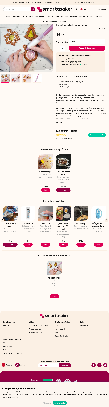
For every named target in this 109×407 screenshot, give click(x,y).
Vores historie (60, 335)
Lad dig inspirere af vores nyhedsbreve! (54, 368)
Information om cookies (38, 332)
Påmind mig (63, 203)
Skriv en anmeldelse (96, 147)
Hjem (25, 16)
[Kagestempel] (45, 174)
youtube (105, 371)
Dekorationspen (54, 292)
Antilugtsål (28, 236)
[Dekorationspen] (54, 280)
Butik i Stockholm (61, 342)
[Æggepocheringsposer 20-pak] (63, 226)
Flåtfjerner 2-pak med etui (98, 237)
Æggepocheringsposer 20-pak (63, 239)
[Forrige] (2, 233)
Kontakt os (7, 332)
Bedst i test (99, 16)
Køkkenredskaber (53, 26)
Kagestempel (45, 184)
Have (31, 16)
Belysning (49, 16)
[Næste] (50, 81)
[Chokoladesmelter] (63, 174)
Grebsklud (46, 236)
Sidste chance (9, 356)
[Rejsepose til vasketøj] (10, 226)
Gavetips (82, 16)
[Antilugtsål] (28, 226)
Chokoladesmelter (63, 186)
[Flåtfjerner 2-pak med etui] (98, 226)
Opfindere (62, 21)
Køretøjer (73, 16)
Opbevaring (39, 16)
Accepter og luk (60, 403)
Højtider (90, 16)
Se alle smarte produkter (13, 359)
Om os (57, 332)
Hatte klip (80, 236)
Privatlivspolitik (35, 335)
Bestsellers (17, 16)
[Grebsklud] (45, 226)
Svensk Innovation (50, 21)
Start (40, 26)
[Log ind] (76, 9)
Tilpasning (47, 403)
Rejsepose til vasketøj (10, 237)
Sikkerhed (64, 16)
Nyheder (8, 16)
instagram (99, 371)
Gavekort (7, 349)
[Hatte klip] (81, 226)
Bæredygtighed (61, 339)
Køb (45, 257)
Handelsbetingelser (36, 339)
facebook (93, 371)
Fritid (57, 16)
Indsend (65, 371)
